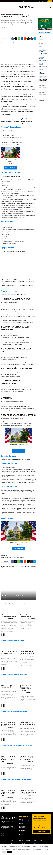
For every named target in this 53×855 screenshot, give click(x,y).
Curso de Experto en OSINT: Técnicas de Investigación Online (43, 89)
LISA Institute (11, 30)
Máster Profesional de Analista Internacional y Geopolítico (8, 724)
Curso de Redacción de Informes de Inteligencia (43, 67)
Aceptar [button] (9, 851)
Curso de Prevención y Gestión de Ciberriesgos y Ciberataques (28, 653)
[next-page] (4, 634)
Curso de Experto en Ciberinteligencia (43, 48)
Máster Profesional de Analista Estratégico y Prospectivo (43, 55)
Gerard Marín (41, 64)
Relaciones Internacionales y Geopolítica (14, 14)
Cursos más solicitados (44, 32)
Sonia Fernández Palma (5, 656)
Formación (3, 14)
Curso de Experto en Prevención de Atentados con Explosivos (28, 757)
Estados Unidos (15, 557)
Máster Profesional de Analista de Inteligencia (18, 596)
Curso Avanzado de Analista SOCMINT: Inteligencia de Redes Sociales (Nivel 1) (43, 81)
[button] (50, 7)
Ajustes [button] (4, 851)
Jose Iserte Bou (30, 761)
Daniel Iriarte (10, 763)
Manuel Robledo (41, 100)
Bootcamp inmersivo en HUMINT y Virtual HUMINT (43, 42)
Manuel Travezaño (42, 85)
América (6, 557)
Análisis (10, 557)
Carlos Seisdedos (31, 618)
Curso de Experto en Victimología (28, 566)
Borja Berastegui (31, 656)
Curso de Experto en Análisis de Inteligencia (43, 61)
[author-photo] (4, 618)
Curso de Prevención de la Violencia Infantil (7, 567)
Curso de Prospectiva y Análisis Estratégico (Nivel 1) (43, 74)
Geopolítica (22, 557)
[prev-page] (1, 634)
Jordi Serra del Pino (42, 77)
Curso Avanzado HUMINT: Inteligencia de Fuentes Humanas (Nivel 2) (43, 96)
